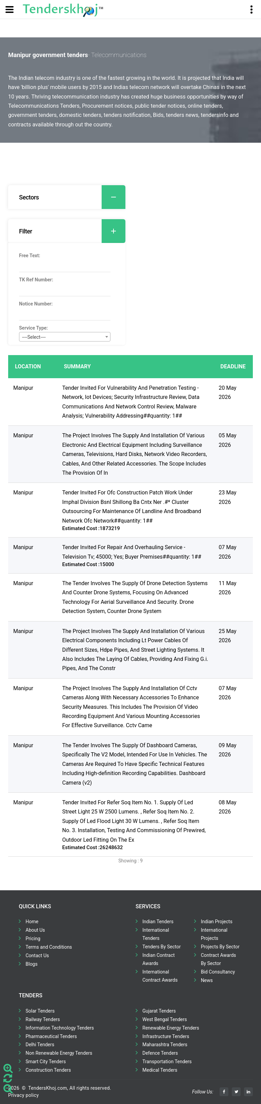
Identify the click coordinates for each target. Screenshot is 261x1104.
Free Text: (29, 255)
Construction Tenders (48, 1070)
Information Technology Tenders (59, 1028)
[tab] (66, 197)
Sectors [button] (72, 197)
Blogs (31, 964)
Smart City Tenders (45, 1061)
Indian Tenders (158, 921)
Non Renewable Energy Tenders (58, 1053)
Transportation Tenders (167, 1061)
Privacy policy (23, 1095)
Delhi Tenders (39, 1044)
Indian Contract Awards (158, 959)
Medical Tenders (159, 1070)
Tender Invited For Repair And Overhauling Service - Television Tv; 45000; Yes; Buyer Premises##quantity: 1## (131, 552)
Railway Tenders (42, 1019)
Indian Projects (216, 921)
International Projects (214, 934)
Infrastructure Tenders (165, 1036)
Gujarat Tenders (159, 1011)
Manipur (23, 388)
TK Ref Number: (36, 279)
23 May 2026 (228, 497)
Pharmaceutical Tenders (51, 1036)
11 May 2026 (228, 588)
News (207, 980)
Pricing (32, 938)
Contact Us (37, 955)
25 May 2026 (228, 636)
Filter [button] (72, 231)
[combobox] (64, 336)
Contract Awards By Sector (218, 959)
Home (31, 921)
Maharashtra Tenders (164, 1044)
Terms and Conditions (48, 947)
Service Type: (33, 328)
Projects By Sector (220, 946)
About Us (35, 930)
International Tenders (155, 934)
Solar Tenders (39, 1011)
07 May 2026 (228, 552)
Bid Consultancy (218, 972)
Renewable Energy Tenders (170, 1028)
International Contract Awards (160, 976)
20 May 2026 (228, 392)
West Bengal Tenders (164, 1019)
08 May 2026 (228, 807)
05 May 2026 (228, 440)
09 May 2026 (228, 750)
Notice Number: (36, 303)
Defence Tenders (160, 1053)
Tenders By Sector (161, 946)
